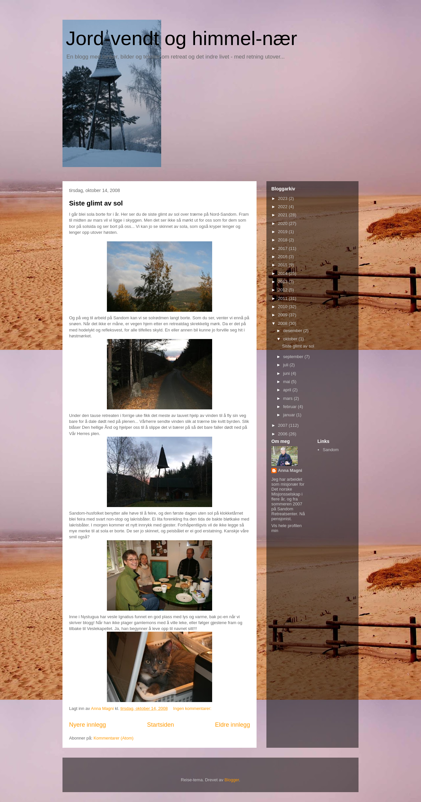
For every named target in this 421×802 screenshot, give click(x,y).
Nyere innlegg (87, 724)
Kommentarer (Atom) (113, 738)
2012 (283, 289)
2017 (283, 248)
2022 (283, 206)
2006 (283, 433)
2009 (283, 314)
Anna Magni (290, 470)
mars (288, 398)
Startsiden (160, 724)
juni (287, 373)
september (294, 356)
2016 (283, 256)
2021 (283, 214)
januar (289, 414)
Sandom (330, 449)
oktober (291, 338)
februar (290, 406)
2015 (283, 264)
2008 (283, 323)
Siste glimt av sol (96, 203)
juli (286, 364)
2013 (283, 281)
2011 (283, 298)
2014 (283, 273)
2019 (283, 231)
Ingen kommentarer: (193, 708)
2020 (283, 223)
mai (287, 381)
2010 (283, 306)
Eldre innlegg (232, 724)
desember (293, 330)
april (287, 389)
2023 (283, 198)
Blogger (232, 779)
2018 (283, 239)
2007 (283, 425)
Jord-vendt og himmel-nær (181, 38)
